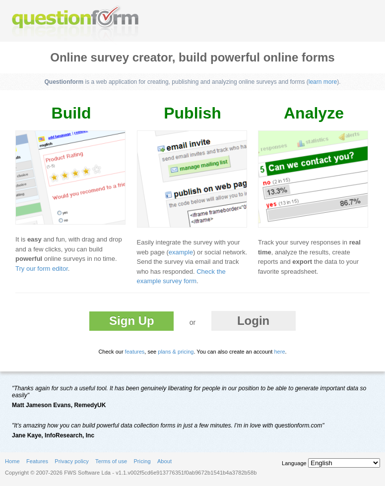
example (181, 252)
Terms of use (111, 461)
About (164, 461)
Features (37, 461)
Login (253, 320)
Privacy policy (72, 461)
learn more (323, 81)
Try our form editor (41, 268)
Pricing (141, 461)
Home (12, 461)
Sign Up (131, 320)
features (135, 352)
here (279, 352)
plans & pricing (175, 352)
